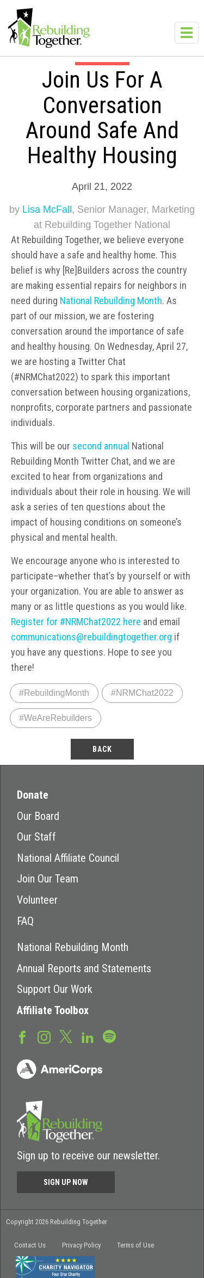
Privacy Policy (81, 1245)
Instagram (44, 1036)
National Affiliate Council (68, 858)
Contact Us (30, 1245)
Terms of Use (135, 1245)
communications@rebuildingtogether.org (91, 637)
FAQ (25, 921)
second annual (100, 446)
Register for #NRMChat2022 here (76, 621)
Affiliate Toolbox (53, 1010)
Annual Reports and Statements (84, 968)
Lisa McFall (47, 209)
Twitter (66, 1035)
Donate (32, 794)
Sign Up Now (66, 1182)
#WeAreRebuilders (55, 718)
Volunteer (37, 899)
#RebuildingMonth (54, 692)
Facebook (22, 1036)
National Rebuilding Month (111, 300)
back (102, 749)
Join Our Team (47, 878)
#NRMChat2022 (142, 692)
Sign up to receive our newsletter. (88, 1155)
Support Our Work (54, 989)
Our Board (38, 816)
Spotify (109, 1035)
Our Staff (36, 836)
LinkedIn (87, 1036)
